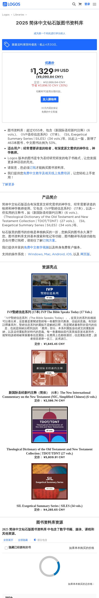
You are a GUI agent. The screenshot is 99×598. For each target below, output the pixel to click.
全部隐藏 (23, 540)
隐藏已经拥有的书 (20, 547)
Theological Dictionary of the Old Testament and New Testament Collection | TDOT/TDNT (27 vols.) (49, 451)
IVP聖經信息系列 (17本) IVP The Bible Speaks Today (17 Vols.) (49, 312)
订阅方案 (49, 240)
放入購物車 (50, 99)
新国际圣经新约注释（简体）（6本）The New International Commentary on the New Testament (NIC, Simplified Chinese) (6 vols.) (49, 395)
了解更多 (8, 184)
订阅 (32, 167)
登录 (87, 4)
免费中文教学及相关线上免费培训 (46, 173)
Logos (6, 14)
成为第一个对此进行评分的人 (49, 33)
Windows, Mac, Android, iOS (50, 254)
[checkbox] (18, 548)
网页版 (85, 254)
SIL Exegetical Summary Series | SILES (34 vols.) (50, 506)
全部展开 (8, 540)
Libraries (19, 14)
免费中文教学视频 (36, 247)
